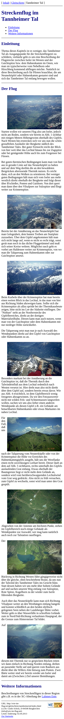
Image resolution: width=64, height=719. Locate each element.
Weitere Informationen (20, 33)
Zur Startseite (7, 716)
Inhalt (6, 2)
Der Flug (13, 30)
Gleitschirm (17, 2)
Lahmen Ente (49, 696)
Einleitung (14, 27)
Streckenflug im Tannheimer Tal (19, 16)
